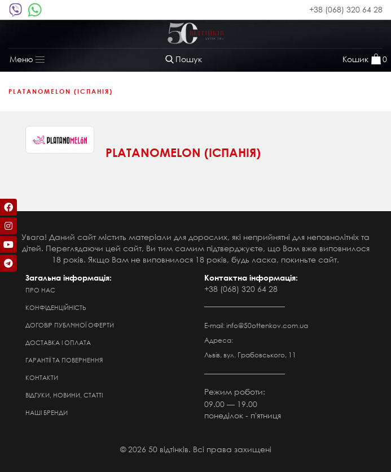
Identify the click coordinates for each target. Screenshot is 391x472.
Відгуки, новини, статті (64, 395)
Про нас (40, 290)
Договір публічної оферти (69, 325)
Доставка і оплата (58, 342)
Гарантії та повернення (64, 360)
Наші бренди (46, 412)
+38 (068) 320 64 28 (346, 9)
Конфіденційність (55, 307)
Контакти (41, 377)
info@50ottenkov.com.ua (267, 325)
